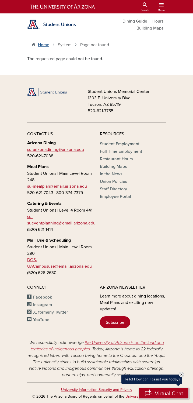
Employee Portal (115, 196)
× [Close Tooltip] (181, 374)
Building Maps (149, 28)
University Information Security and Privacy (96, 389)
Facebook (42, 297)
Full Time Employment (121, 151)
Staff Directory (113, 189)
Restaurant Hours (116, 159)
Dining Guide (134, 21)
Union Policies (113, 181)
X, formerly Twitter (50, 312)
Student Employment (119, 144)
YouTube (41, 319)
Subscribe (115, 322)
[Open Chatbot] (164, 393)
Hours (157, 21)
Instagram (42, 304)
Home (43, 45)
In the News (111, 174)
